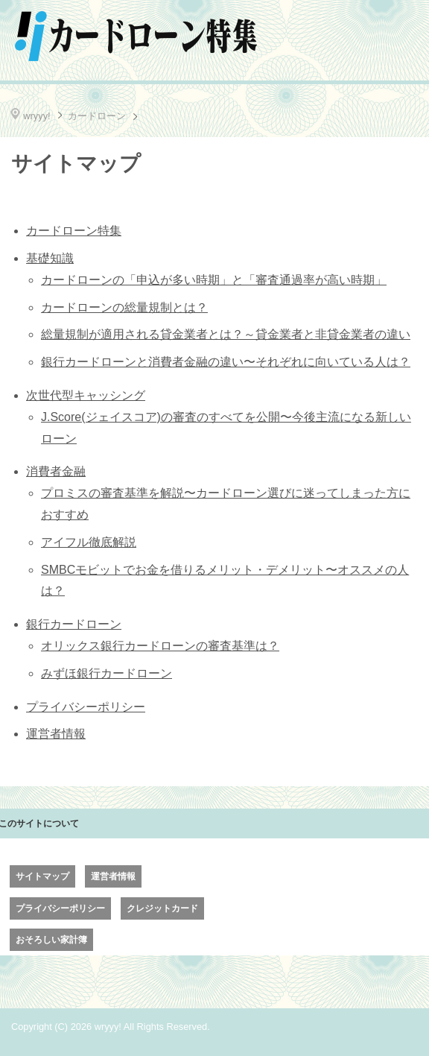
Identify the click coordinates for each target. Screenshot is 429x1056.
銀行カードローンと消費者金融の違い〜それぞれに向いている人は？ (225, 361)
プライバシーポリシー (85, 707)
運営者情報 (56, 733)
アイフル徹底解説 (88, 542)
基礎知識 (50, 258)
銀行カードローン (73, 624)
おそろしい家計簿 (51, 940)
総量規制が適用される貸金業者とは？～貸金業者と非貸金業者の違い (225, 334)
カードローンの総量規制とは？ (124, 307)
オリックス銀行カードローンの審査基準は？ (160, 645)
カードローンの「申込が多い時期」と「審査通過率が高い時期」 (214, 280)
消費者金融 (56, 471)
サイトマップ (42, 876)
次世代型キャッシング (85, 395)
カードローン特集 (73, 230)
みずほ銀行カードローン (106, 673)
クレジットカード (162, 908)
